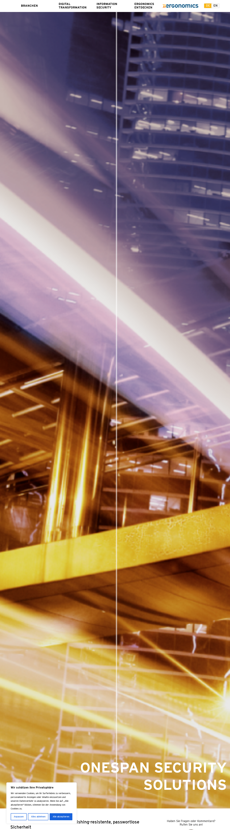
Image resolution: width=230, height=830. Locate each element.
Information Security (105, 6)
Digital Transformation (67, 6)
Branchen (29, 5)
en (215, 5)
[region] (41, 803)
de (208, 5)
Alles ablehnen (38, 817)
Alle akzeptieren (61, 817)
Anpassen (19, 817)
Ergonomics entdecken (143, 6)
